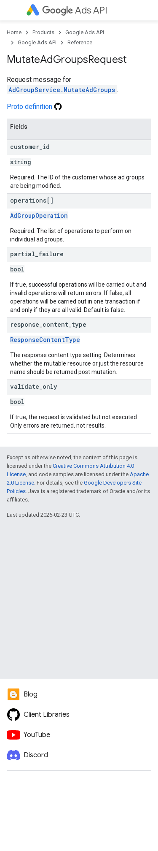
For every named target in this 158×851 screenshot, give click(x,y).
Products (43, 32)
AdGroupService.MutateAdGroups (61, 90)
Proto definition (34, 107)
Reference (79, 42)
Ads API (74, 10)
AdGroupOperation (39, 215)
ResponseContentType (45, 340)
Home (14, 32)
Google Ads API (84, 32)
